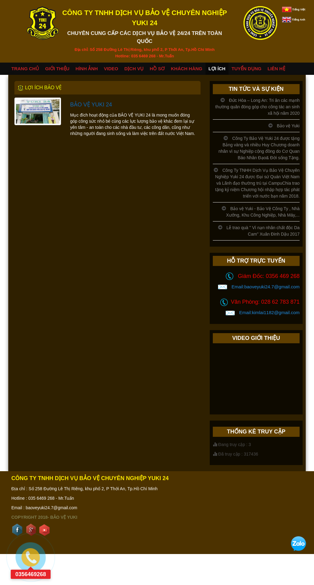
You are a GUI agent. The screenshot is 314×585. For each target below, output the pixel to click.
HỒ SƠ (157, 68)
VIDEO (111, 68)
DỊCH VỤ (134, 68)
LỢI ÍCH (217, 68)
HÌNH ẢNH (86, 68)
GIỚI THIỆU (57, 68)
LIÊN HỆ (276, 68)
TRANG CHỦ (25, 68)
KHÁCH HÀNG (186, 68)
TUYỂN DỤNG (246, 68)
